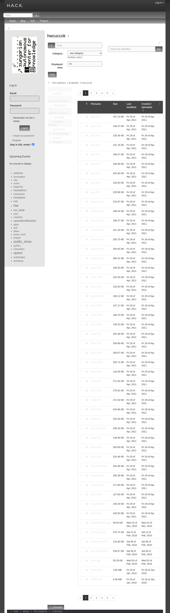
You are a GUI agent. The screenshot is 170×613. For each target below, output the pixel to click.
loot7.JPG (96, 390)
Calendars (55, 611)
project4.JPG (97, 211)
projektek (73, 83)
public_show (23, 241)
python (17, 245)
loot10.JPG (96, 352)
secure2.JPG (97, 201)
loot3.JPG (96, 456)
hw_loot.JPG (97, 485)
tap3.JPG (95, 173)
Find (52, 74)
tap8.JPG (95, 116)
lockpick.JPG (97, 475)
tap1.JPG (95, 192)
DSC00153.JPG (99, 551)
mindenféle (56, 117)
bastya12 (55, 93)
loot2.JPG (96, 419)
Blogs (24, 611)
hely (16, 201)
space (18, 253)
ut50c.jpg (95, 560)
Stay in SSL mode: (20, 144)
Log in (159, 2)
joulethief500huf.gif (100, 522)
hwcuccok (57, 35)
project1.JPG (97, 249)
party (16, 224)
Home (12, 21)
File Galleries (59, 83)
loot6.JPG (96, 381)
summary (19, 257)
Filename (96, 104)
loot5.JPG (96, 409)
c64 (15, 180)
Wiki (14, 611)
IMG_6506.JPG (99, 466)
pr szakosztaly (58, 133)
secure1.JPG (97, 239)
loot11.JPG (96, 362)
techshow (18, 261)
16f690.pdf (96, 579)
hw (16, 205)
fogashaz (18, 186)
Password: (16, 105)
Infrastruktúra (57, 105)
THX (32, 21)
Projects (44, 21)
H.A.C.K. (15, 5)
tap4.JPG (95, 145)
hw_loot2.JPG (98, 503)
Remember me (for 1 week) (22, 119)
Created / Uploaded (146, 107)
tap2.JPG (95, 182)
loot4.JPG (96, 437)
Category (57, 53)
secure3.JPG (97, 220)
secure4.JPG (97, 230)
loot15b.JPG (97, 296)
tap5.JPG (95, 135)
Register (16, 140)
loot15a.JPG (97, 258)
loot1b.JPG (96, 494)
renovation (19, 249)
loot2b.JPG (96, 447)
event (16, 183)
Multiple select (75, 57)
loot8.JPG (96, 334)
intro (16, 214)
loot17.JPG (96, 277)
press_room (20, 234)
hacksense (19, 194)
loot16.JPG (96, 286)
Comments (55, 607)
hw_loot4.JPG (98, 428)
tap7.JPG (95, 154)
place (16, 231)
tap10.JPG (96, 126)
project (17, 237)
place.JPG (96, 267)
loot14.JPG (96, 324)
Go (158, 49)
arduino (18, 173)
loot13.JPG (96, 315)
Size (115, 104)
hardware (19, 197)
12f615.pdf (96, 570)
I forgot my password (23, 135)
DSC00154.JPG (99, 541)
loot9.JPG (96, 343)
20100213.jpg (98, 532)
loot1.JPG (96, 513)
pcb (15, 227)
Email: (13, 93)
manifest (18, 217)
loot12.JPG (96, 371)
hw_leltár (19, 210)
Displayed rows (57, 66)
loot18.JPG (96, 305)
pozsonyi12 (56, 129)
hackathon (20, 190)
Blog (23, 21)
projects (54, 138)
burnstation (19, 176)
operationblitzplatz (25, 220)
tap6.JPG (95, 164)
